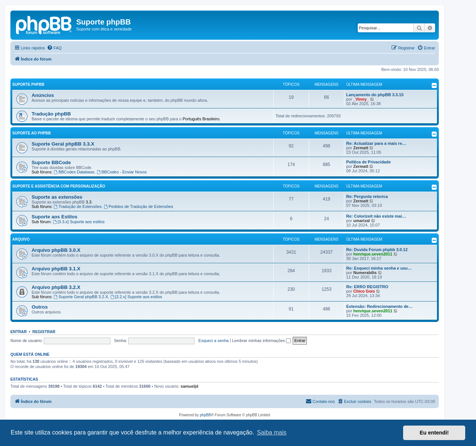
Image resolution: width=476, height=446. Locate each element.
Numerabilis (365, 272)
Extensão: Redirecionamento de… (379, 306)
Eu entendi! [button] (434, 433)
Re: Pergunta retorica (367, 196)
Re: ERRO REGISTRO (367, 286)
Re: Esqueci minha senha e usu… (379, 268)
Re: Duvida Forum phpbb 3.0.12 (377, 249)
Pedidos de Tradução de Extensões (138, 206)
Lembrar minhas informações (261, 340)
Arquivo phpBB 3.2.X (56, 287)
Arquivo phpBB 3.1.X (56, 268)
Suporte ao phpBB (31, 133)
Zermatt (360, 148)
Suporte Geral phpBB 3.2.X (81, 296)
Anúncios (43, 95)
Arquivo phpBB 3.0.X (56, 250)
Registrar (43, 331)
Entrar (18, 331)
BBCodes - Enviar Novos (122, 172)
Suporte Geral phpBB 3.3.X (63, 144)
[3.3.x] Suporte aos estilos (78, 221)
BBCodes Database (74, 172)
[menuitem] (54, 47)
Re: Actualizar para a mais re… (376, 143)
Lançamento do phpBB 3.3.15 (374, 94)
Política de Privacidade (368, 162)
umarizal (361, 220)
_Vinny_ (361, 99)
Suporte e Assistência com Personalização (58, 186)
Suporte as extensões (57, 197)
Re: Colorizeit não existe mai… (376, 216)
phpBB (205, 415)
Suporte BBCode (51, 162)
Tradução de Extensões (78, 206)
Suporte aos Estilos (54, 216)
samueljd (190, 386)
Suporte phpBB (28, 84)
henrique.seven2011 (372, 254)
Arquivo (21, 239)
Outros (40, 307)
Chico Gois (364, 291)
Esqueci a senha (214, 340)
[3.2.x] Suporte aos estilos (136, 296)
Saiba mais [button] (271, 432)
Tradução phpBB (51, 114)
